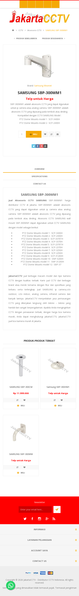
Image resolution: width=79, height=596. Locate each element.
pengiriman (71, 587)
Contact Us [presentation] (39, 183)
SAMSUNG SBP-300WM (21, 454)
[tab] (39, 169)
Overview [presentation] (39, 169)
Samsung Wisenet (43, 85)
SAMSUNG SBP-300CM (21, 386)
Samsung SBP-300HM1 (58, 386)
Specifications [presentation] (40, 176)
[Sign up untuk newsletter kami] (35, 509)
